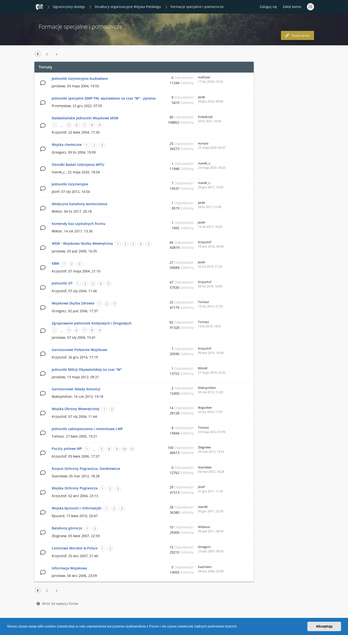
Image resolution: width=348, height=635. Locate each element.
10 (124, 449)
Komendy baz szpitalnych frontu (78, 223)
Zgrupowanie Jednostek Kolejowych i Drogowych (92, 323)
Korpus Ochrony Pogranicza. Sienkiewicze (86, 468)
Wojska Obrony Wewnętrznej (75, 408)
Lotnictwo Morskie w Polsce (75, 548)
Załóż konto (292, 6)
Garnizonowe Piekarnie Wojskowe (79, 349)
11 (132, 449)
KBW (55, 263)
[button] (239, 627)
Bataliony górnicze (67, 528)
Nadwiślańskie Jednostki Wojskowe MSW (85, 118)
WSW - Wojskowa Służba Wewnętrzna (82, 243)
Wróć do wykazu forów (57, 603)
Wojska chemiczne (67, 144)
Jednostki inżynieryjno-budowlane (80, 78)
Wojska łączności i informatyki (76, 508)
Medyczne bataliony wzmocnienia (79, 204)
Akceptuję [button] (324, 626)
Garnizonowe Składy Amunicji (76, 389)
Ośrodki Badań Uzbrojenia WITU (78, 164)
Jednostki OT (62, 283)
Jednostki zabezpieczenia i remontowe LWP (87, 428)
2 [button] (47, 54)
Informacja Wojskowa (69, 568)
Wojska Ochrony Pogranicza (75, 488)
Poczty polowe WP (67, 448)
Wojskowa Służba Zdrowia (73, 303)
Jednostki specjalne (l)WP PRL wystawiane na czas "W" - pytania (104, 98)
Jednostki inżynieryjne (70, 184)
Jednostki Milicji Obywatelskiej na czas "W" (87, 369)
